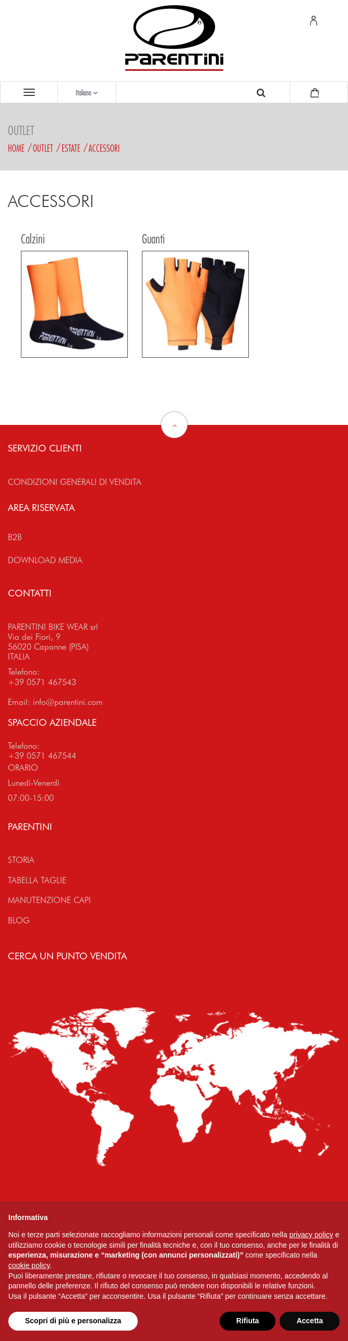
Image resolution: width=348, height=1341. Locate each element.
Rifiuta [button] (247, 1320)
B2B (15, 537)
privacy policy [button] (311, 1234)
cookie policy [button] (29, 1265)
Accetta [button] (309, 1320)
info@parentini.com (68, 702)
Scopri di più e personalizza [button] (73, 1320)
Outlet (43, 148)
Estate (71, 148)
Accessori (104, 148)
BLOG (19, 920)
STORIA (21, 860)
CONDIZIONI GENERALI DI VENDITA (74, 482)
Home (16, 148)
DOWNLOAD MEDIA (45, 560)
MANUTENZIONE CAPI (49, 900)
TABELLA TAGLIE (37, 880)
